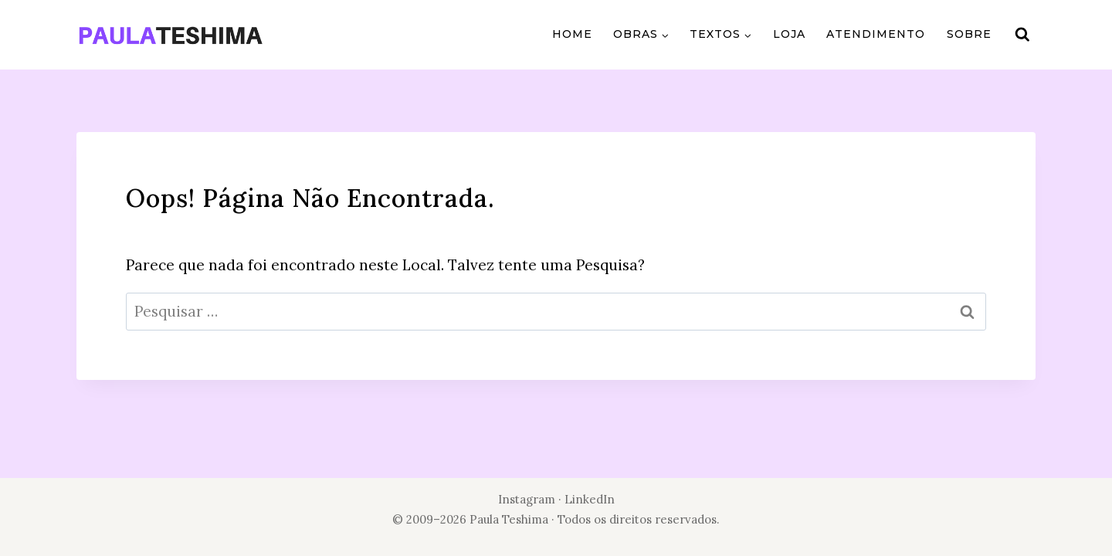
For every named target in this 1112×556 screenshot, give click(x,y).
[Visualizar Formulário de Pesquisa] (1022, 35)
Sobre (969, 34)
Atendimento (875, 34)
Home (572, 34)
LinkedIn (589, 499)
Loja (789, 34)
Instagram (526, 499)
